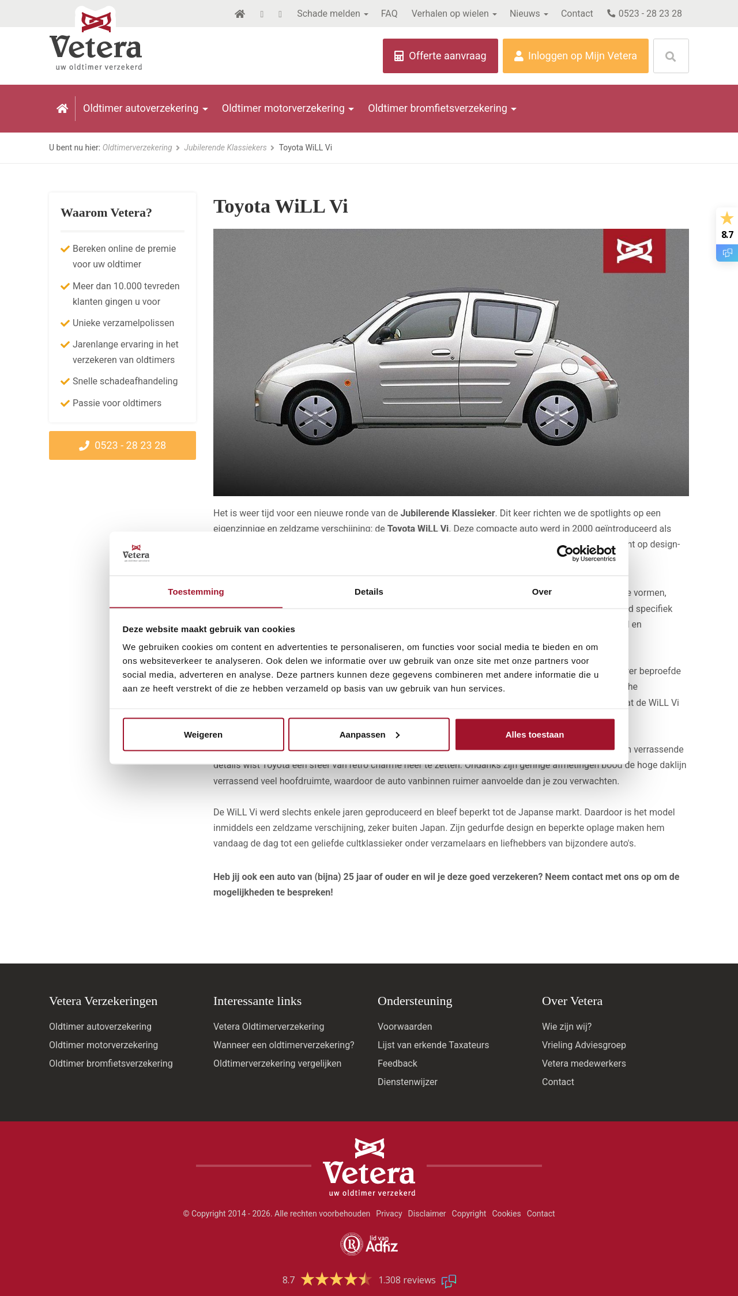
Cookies (506, 1213)
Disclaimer (427, 1213)
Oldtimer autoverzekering (140, 108)
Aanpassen (370, 734)
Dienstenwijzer (408, 1081)
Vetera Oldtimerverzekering (268, 1026)
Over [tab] (542, 591)
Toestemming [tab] (196, 591)
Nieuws (525, 13)
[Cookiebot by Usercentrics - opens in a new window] (565, 553)
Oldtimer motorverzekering (283, 108)
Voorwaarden (405, 1026)
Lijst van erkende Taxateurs (434, 1045)
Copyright (469, 1213)
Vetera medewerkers (584, 1063)
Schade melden (328, 13)
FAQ (389, 13)
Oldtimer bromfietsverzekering (437, 108)
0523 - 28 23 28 (644, 13)
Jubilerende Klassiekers (229, 147)
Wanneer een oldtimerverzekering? (284, 1045)
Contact (577, 13)
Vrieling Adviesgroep (584, 1045)
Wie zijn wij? (567, 1026)
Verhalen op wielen (450, 13)
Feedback (397, 1063)
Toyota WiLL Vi (305, 147)
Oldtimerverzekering (141, 147)
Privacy (389, 1213)
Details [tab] (369, 591)
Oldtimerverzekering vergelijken (277, 1063)
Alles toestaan (535, 734)
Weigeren (203, 734)
